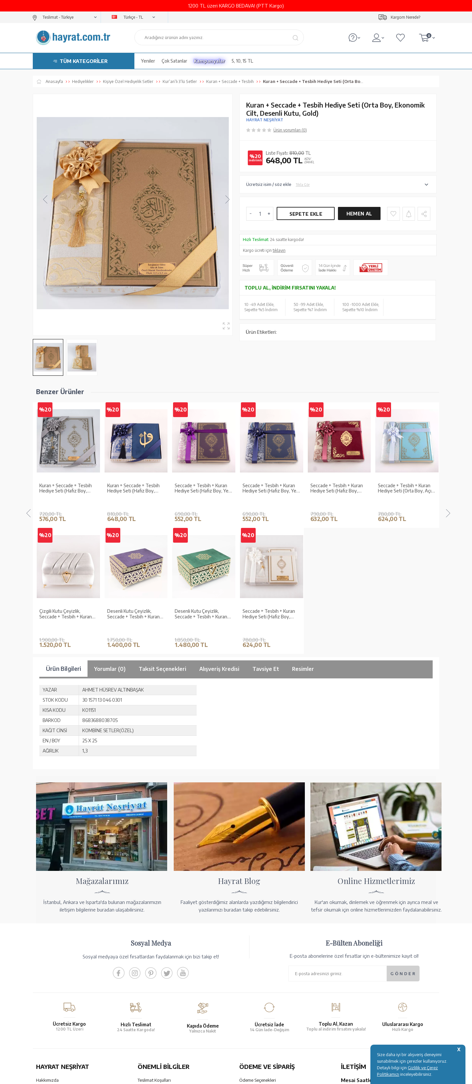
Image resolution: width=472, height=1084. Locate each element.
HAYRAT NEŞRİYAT (264, 119)
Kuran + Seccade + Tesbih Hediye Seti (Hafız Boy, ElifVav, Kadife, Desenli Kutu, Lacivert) (68, 488)
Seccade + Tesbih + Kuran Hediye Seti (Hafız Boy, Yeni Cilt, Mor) (136, 488)
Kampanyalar (209, 61)
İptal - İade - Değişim (258, 992)
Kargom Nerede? (405, 17)
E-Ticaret (218, 1075)
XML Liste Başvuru (53, 970)
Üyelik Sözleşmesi (155, 970)
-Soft (203, 1075)
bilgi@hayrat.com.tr (360, 992)
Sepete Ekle (305, 214)
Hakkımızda (47, 944)
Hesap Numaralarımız (259, 953)
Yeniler (148, 61)
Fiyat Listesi (47, 995)
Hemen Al (359, 213)
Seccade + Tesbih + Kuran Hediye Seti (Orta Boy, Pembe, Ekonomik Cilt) (404, 488)
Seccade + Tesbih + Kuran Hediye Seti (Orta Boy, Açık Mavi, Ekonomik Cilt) (338, 488)
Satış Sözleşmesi (153, 961)
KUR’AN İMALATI (65, 1027)
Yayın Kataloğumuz (54, 987)
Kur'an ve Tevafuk (53, 978)
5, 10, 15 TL (242, 61)
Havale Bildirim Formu (260, 961)
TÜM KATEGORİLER (84, 61)
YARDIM (258, 1027)
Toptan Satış (48, 961)
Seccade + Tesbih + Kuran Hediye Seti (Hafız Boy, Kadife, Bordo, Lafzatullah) (269, 488)
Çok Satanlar (174, 61)
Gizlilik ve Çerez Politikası (162, 978)
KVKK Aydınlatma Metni (160, 987)
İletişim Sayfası (355, 1000)
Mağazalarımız (50, 953)
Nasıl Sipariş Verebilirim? (262, 1000)
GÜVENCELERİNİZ (170, 1027)
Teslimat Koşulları (154, 944)
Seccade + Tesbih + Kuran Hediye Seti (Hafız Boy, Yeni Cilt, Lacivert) (203, 488)
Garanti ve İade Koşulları (161, 953)
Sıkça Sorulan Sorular (158, 995)
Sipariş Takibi (251, 983)
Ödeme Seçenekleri (257, 944)
